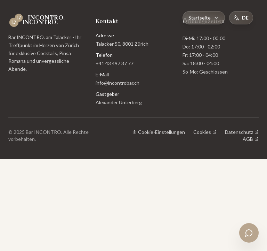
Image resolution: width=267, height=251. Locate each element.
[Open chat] (249, 233)
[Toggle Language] (241, 17)
